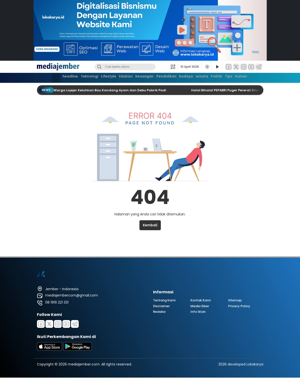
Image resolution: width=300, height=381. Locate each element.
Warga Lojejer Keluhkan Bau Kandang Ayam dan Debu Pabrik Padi (110, 90)
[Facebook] (228, 67)
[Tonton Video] (217, 67)
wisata (206, 77)
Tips (237, 77)
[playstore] (77, 349)
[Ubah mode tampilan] (206, 66)
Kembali (150, 225)
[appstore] (49, 349)
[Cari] (99, 67)
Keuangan (143, 77)
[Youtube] (66, 324)
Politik (223, 77)
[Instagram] (243, 67)
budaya (189, 77)
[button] (174, 66)
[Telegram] (258, 67)
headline (60, 77)
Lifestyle (103, 77)
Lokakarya (255, 364)
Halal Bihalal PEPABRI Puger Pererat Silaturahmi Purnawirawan (245, 90)
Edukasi (122, 77)
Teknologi (82, 77)
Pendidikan (167, 77)
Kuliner (252, 77)
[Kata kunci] (133, 67)
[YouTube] (251, 67)
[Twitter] (236, 67)
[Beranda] (45, 78)
